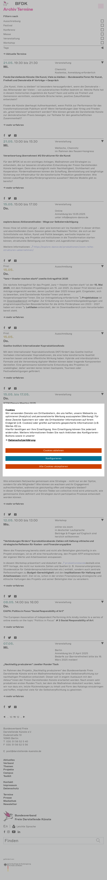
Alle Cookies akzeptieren (53, 466)
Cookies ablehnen (53, 450)
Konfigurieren (53, 458)
